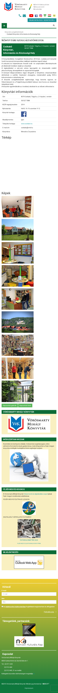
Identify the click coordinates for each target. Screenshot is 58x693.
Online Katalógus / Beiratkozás (42, 20)
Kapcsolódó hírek (25, 405)
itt (34, 674)
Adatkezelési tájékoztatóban (15, 607)
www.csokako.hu (26, 124)
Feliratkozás (49, 612)
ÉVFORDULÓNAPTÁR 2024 (29, 540)
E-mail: (4, 590)
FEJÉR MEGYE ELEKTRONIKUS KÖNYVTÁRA (29, 543)
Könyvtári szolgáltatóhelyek (14, 32)
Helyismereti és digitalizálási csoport (36, 494)
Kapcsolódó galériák (9, 405)
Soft (46, 684)
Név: (3, 598)
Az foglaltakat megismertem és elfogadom (28, 607)
